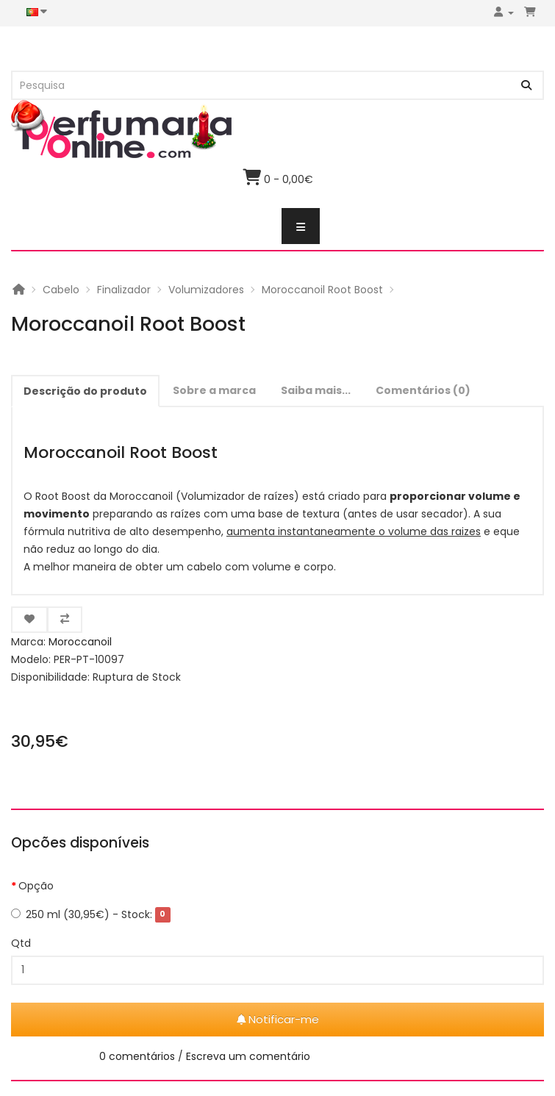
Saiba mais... (316, 390)
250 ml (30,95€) (91, 914)
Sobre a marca (214, 390)
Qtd (21, 943)
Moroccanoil (80, 641)
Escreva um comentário (248, 1056)
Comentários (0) (423, 390)
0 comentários (137, 1056)
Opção (36, 885)
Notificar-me (278, 1019)
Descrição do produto (85, 391)
